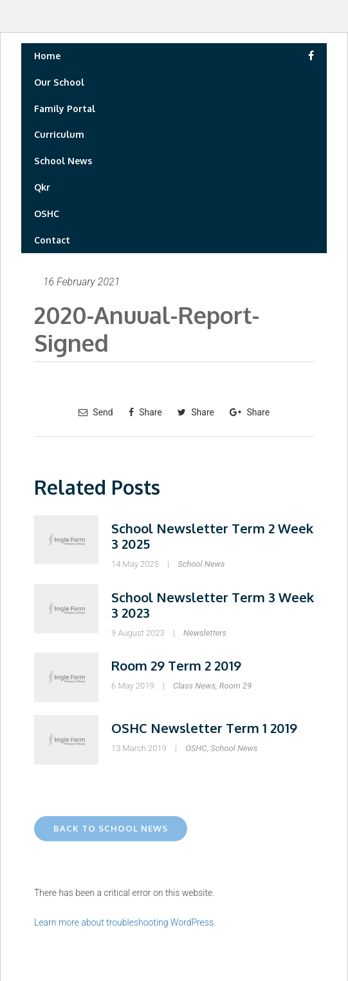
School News (63, 160)
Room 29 (235, 686)
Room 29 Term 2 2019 (176, 665)
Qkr (42, 187)
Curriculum (59, 134)
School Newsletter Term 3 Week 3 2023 (212, 605)
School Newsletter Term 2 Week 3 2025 (212, 536)
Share (145, 412)
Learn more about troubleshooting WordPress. (124, 922)
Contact (52, 239)
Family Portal (64, 108)
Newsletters (204, 633)
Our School (59, 82)
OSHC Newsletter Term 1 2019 (204, 727)
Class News (194, 686)
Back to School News (110, 828)
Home (47, 55)
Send (95, 412)
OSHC (46, 213)
